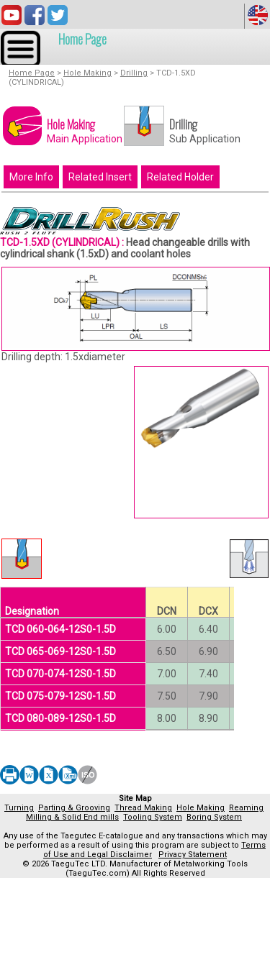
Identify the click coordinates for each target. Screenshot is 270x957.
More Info (31, 177)
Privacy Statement (192, 854)
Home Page (82, 38)
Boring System (214, 817)
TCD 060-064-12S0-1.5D (60, 629)
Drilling (134, 73)
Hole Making (87, 73)
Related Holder (180, 177)
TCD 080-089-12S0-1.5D (60, 718)
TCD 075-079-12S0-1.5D (60, 696)
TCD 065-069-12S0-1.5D (60, 651)
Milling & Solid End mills (72, 817)
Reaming (246, 807)
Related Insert (100, 177)
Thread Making (143, 807)
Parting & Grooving (74, 807)
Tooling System (152, 817)
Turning (19, 807)
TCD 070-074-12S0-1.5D (60, 673)
